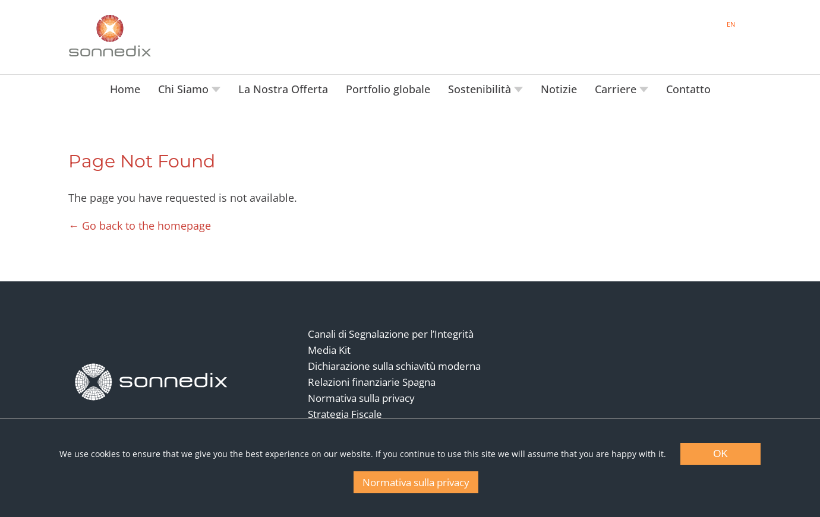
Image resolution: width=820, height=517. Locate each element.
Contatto (688, 89)
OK (720, 453)
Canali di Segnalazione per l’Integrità (391, 334)
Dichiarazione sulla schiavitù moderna (394, 366)
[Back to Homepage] (151, 382)
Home (125, 89)
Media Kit (329, 350)
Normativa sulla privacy (361, 398)
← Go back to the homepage (139, 225)
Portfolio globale (388, 89)
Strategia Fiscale (345, 414)
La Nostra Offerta (283, 89)
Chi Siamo (185, 89)
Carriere (617, 89)
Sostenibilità (481, 89)
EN (731, 24)
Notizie (559, 89)
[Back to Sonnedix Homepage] (110, 35)
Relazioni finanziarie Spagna (372, 382)
